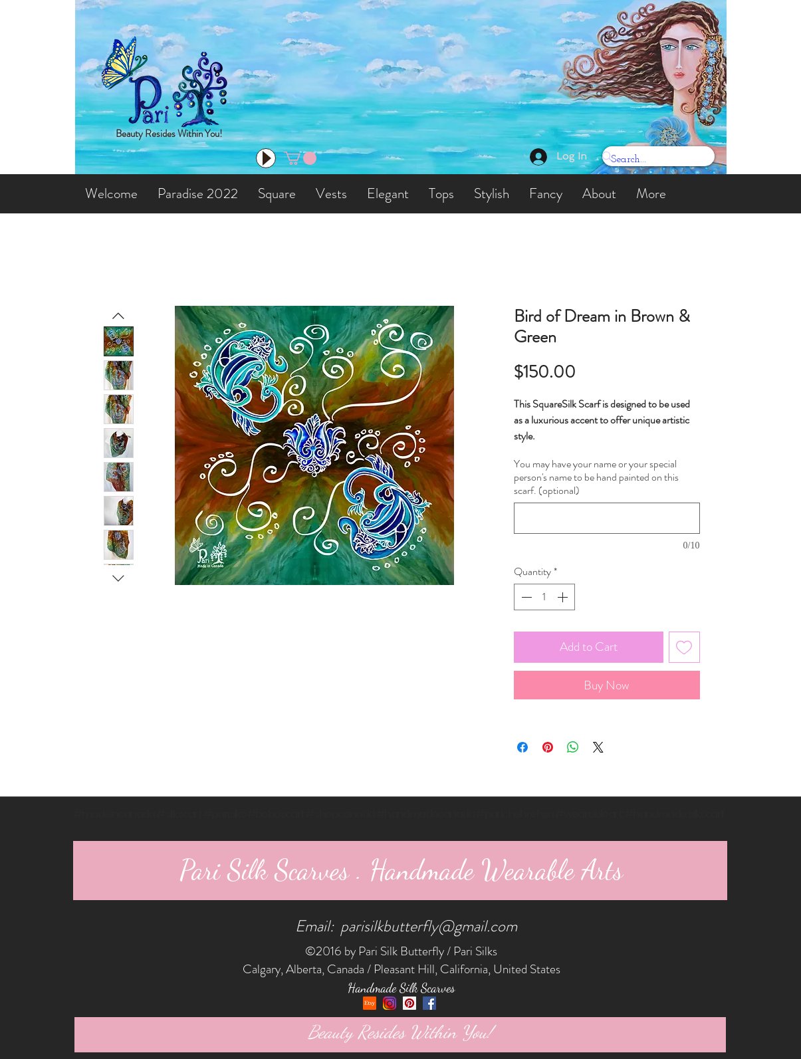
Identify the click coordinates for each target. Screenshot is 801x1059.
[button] (300, 158)
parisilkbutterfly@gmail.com (428, 926)
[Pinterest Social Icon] (409, 1003)
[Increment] (563, 597)
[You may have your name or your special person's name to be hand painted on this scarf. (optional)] (607, 518)
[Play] (266, 158)
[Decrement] (525, 597)
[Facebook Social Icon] (429, 1003)
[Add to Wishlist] (684, 647)
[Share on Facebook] (522, 747)
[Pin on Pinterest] (548, 747)
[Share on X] (598, 747)
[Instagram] (389, 1003)
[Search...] (649, 160)
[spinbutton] (544, 597)
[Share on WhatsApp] (573, 747)
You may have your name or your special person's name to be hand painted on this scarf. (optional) (596, 477)
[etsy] (369, 1003)
